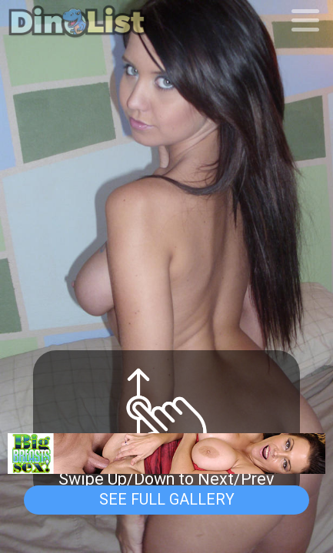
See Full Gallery (167, 499)
